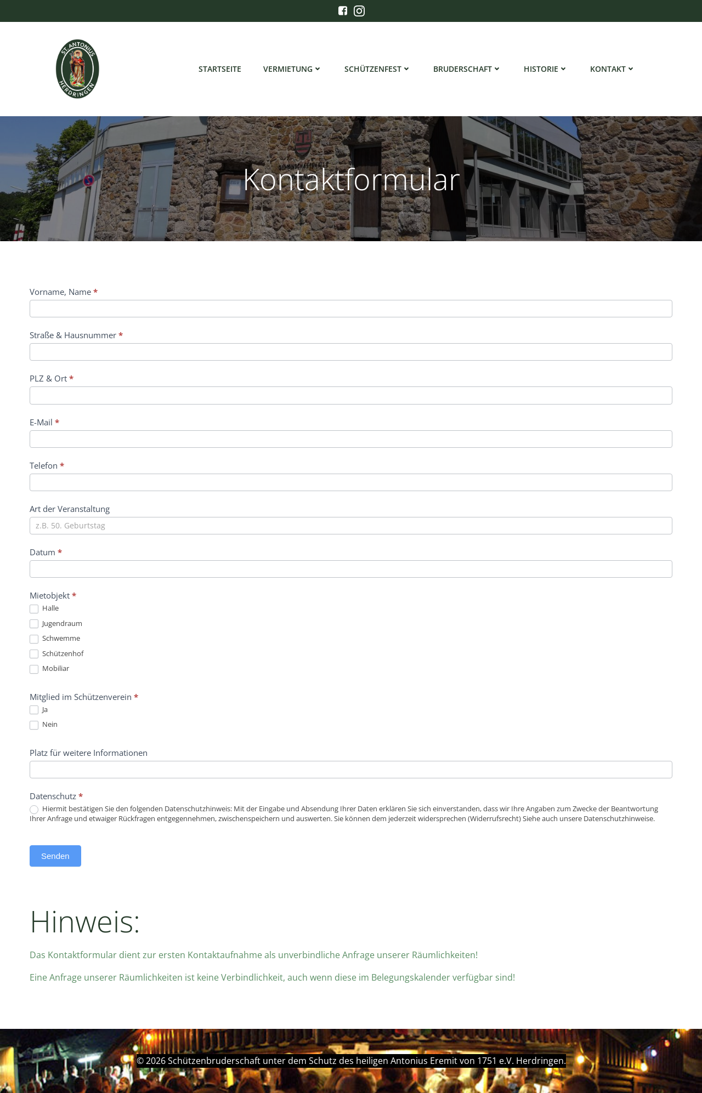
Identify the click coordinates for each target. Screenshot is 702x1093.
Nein (44, 725)
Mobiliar (49, 669)
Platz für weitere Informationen (89, 752)
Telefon (47, 465)
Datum (46, 551)
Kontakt (613, 69)
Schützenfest (377, 69)
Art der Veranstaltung (70, 508)
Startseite (220, 69)
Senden (55, 856)
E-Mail (44, 422)
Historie (546, 69)
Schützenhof (56, 654)
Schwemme (55, 639)
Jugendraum (56, 624)
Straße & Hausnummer (76, 334)
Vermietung (292, 69)
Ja (39, 710)
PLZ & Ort (51, 378)
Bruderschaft (467, 69)
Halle (44, 608)
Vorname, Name (64, 291)
